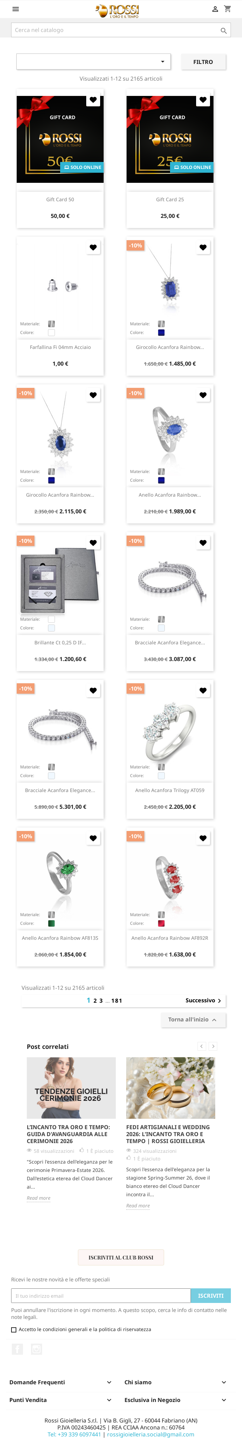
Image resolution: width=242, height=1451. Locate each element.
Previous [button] (201, 1046)
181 (117, 1000)
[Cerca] (121, 30)
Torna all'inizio (193, 1020)
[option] (71, 1129)
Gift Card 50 (60, 199)
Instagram (36, 1349)
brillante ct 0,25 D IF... (60, 642)
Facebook (17, 1349)
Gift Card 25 (170, 199)
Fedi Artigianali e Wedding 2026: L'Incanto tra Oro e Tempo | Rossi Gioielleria (168, 1134)
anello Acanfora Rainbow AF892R (169, 938)
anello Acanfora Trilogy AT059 (169, 790)
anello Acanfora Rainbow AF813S (60, 938)
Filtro (203, 62)
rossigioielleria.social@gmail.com (150, 1434)
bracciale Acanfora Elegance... (170, 642)
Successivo (205, 1001)
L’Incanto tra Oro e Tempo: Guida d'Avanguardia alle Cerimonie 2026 (68, 1134)
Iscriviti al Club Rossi (121, 1257)
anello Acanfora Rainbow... (170, 494)
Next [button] (213, 1046)
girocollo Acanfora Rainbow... (170, 347)
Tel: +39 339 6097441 (74, 1434)
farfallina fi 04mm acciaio (60, 347)
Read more (38, 1198)
